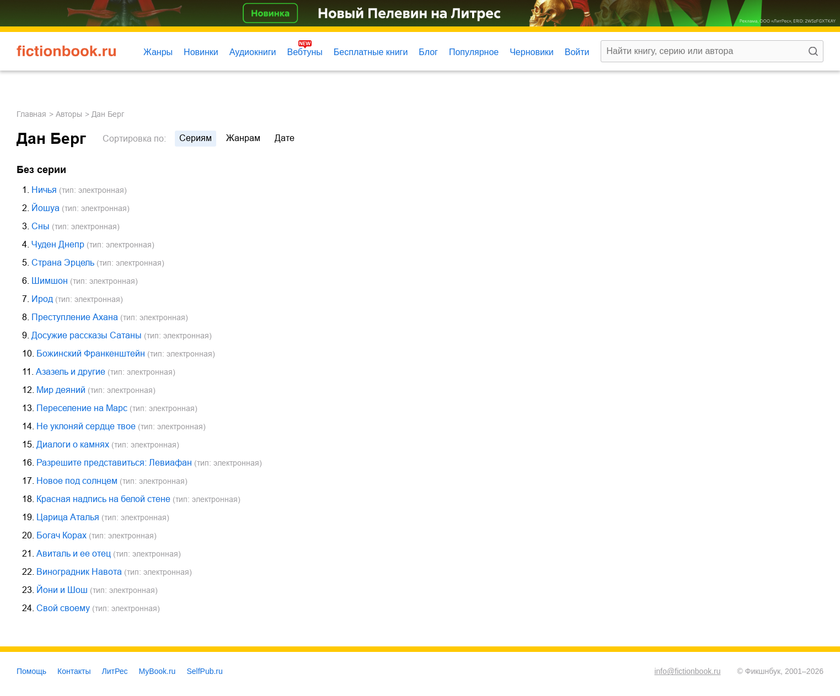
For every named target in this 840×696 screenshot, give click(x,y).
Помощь (31, 671)
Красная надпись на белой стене (103, 499)
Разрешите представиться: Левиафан (114, 462)
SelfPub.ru (204, 671)
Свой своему (63, 608)
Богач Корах (61, 535)
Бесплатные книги (371, 52)
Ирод (42, 299)
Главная (31, 114)
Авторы (69, 114)
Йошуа (45, 208)
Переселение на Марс (81, 408)
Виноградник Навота (79, 571)
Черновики (532, 52)
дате (285, 138)
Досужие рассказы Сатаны (86, 335)
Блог (428, 52)
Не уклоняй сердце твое (86, 426)
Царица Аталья (67, 517)
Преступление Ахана (74, 317)
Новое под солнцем (76, 480)
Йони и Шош (62, 590)
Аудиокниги (252, 52)
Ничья (44, 190)
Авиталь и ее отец (73, 553)
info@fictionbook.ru (687, 671)
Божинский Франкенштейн (90, 353)
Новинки (201, 52)
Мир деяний (60, 390)
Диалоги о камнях (72, 444)
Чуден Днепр (57, 244)
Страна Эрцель (62, 262)
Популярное (474, 52)
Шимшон (49, 280)
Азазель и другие (70, 371)
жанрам (243, 138)
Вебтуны (304, 52)
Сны (40, 226)
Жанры (158, 52)
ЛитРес (115, 671)
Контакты (73, 671)
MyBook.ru (157, 671)
